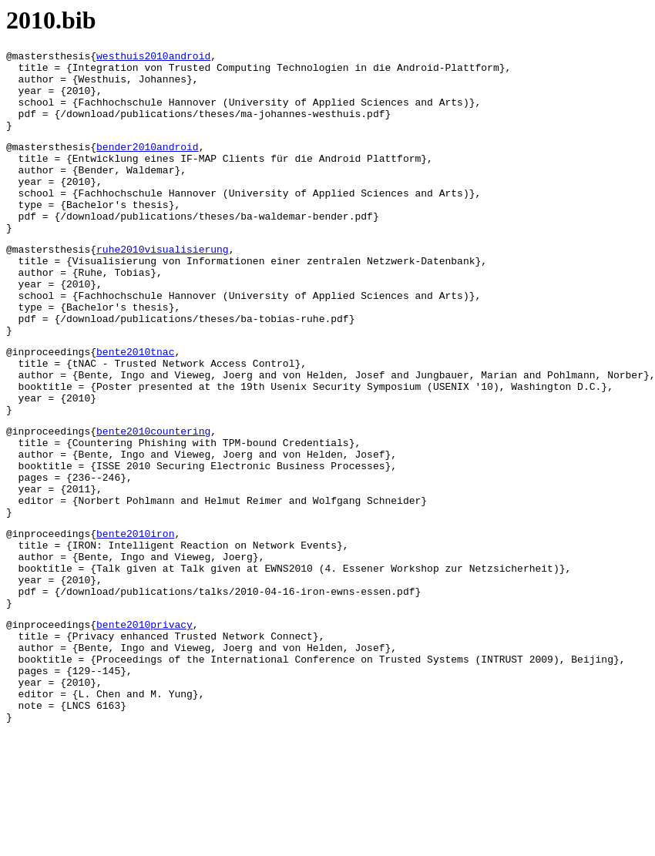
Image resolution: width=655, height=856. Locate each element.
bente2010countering (153, 500)
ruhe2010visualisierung (162, 286)
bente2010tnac (135, 407)
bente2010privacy (144, 728)
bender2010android (147, 165)
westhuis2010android (153, 58)
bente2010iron (135, 621)
